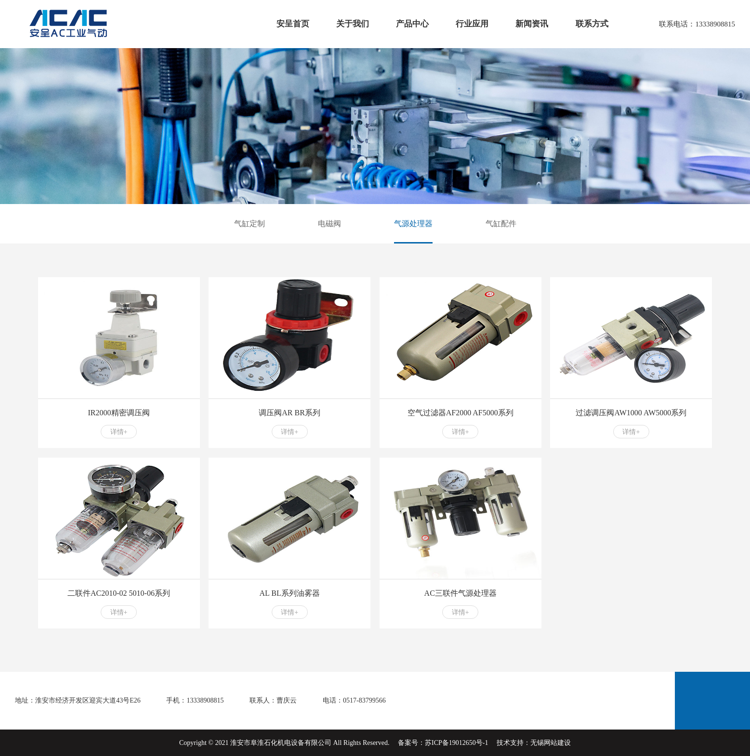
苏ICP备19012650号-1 (456, 742)
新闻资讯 (531, 23)
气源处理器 (413, 223)
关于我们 (352, 23)
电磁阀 (329, 223)
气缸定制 (249, 223)
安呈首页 (292, 23)
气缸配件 (501, 223)
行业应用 (472, 23)
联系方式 (592, 23)
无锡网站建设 (550, 742)
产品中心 (412, 23)
